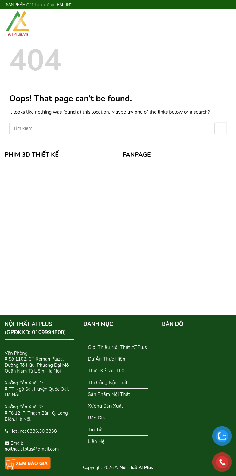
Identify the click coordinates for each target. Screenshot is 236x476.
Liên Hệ (96, 441)
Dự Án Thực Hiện (106, 359)
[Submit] (221, 128)
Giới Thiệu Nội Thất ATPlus (117, 347)
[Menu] (227, 23)
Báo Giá (96, 418)
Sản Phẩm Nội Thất (109, 394)
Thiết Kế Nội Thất (107, 370)
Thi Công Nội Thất (108, 382)
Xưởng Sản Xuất (105, 406)
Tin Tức (96, 429)
